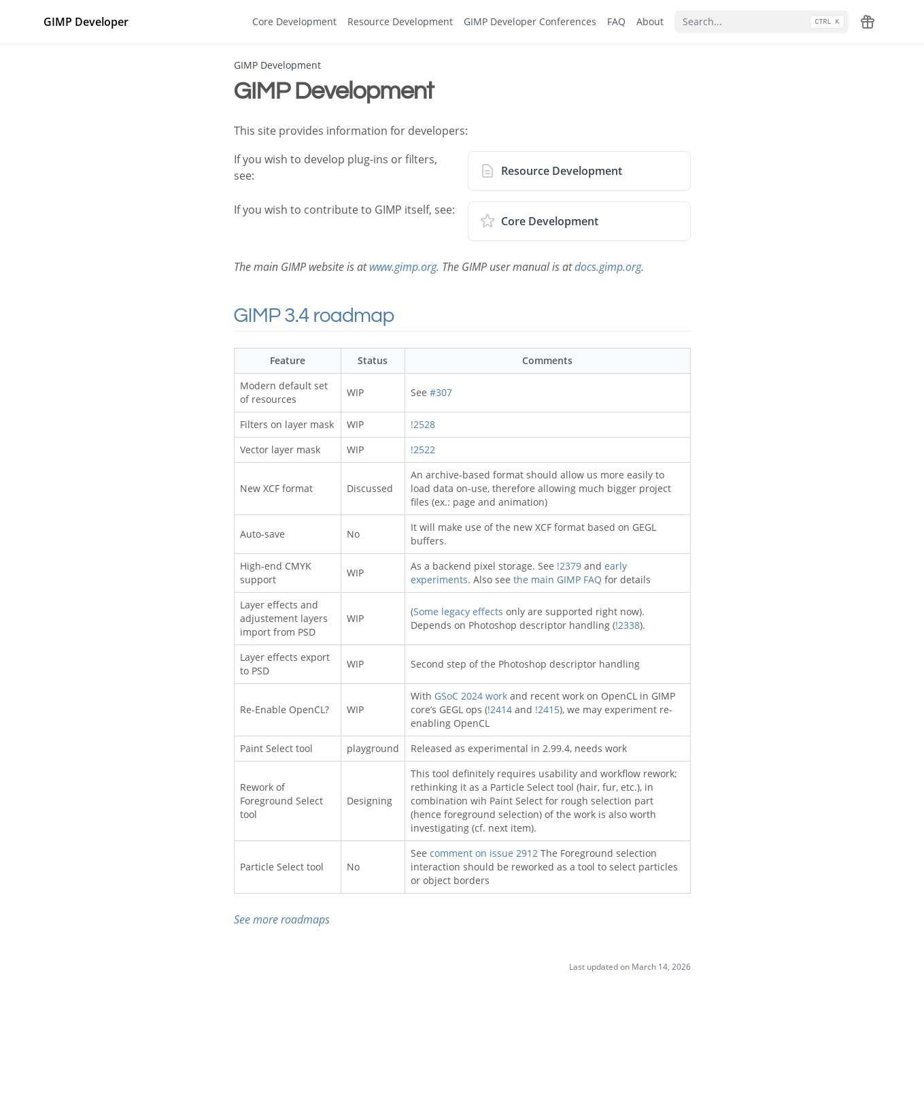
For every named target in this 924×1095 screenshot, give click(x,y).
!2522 (423, 449)
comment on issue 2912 (484, 853)
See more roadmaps (282, 919)
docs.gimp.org (608, 266)
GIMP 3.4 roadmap (333, 315)
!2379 (569, 565)
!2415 (547, 709)
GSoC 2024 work (470, 695)
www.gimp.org (403, 266)
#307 (441, 392)
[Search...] (761, 21)
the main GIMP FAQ (557, 579)
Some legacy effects (458, 611)
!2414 (499, 709)
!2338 (627, 625)
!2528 (423, 424)
